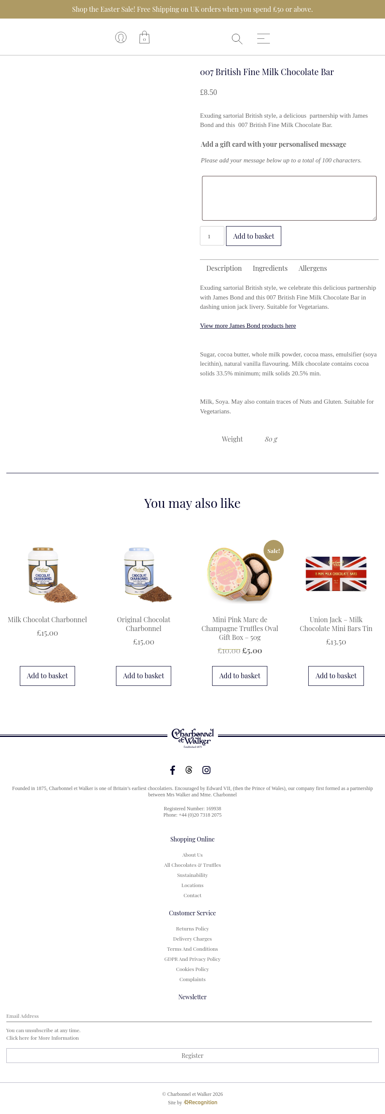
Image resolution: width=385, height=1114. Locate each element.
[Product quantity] (212, 235)
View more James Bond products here (248, 325)
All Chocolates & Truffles (192, 864)
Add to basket (253, 236)
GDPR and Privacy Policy (192, 958)
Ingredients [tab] (270, 268)
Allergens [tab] (313, 268)
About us (192, 854)
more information (58, 1037)
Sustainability (192, 874)
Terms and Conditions (192, 948)
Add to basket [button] (47, 675)
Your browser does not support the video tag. (190, 37)
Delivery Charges (192, 938)
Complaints (192, 979)
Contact (192, 895)
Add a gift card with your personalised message (273, 144)
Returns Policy (192, 928)
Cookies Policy (192, 969)
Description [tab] (224, 268)
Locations (192, 885)
